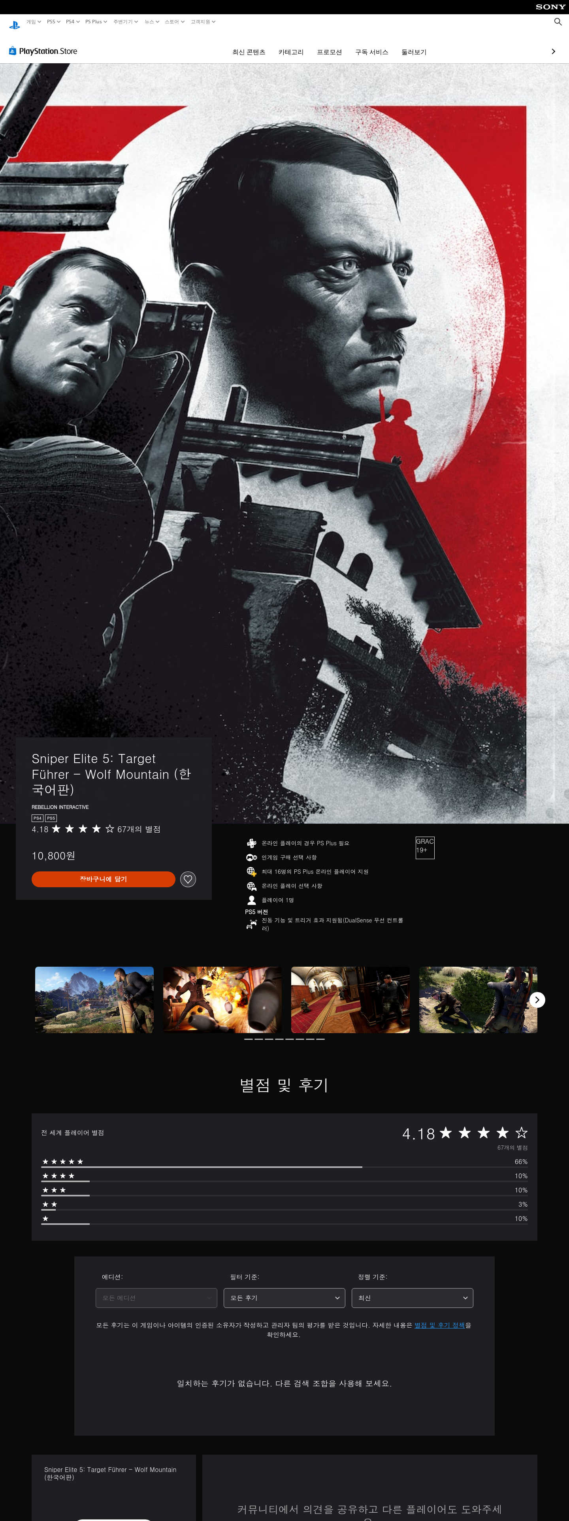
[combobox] (156, 1290)
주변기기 (123, 22)
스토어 (172, 22)
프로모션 (283, 44)
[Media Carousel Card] (94, 992)
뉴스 (149, 22)
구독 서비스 (326, 44)
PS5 (51, 22)
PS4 (70, 22)
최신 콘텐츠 (203, 44)
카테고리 (245, 44)
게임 (31, 22)
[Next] (537, 992)
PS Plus (93, 22)
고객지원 (200, 22)
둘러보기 (368, 44)
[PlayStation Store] (45, 43)
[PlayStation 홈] (14, 22)
